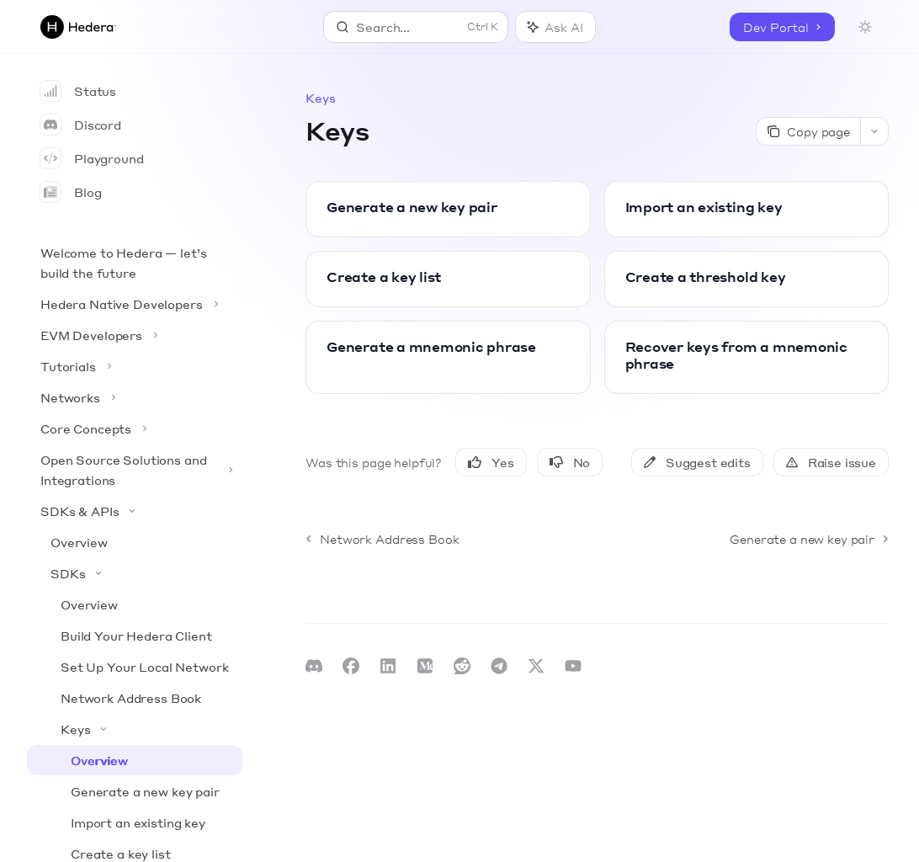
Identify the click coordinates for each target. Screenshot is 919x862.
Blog (70, 192)
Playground (92, 158)
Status (78, 91)
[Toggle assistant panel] (555, 27)
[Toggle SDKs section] (134, 573)
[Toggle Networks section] (134, 397)
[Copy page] (808, 131)
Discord (80, 124)
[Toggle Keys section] (134, 729)
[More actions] (874, 131)
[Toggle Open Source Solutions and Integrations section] (134, 469)
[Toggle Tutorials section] (134, 366)
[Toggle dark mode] (865, 26)
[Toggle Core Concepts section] (134, 428)
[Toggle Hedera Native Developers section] (134, 304)
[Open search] (415, 27)
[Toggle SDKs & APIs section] (134, 511)
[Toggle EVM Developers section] (134, 335)
